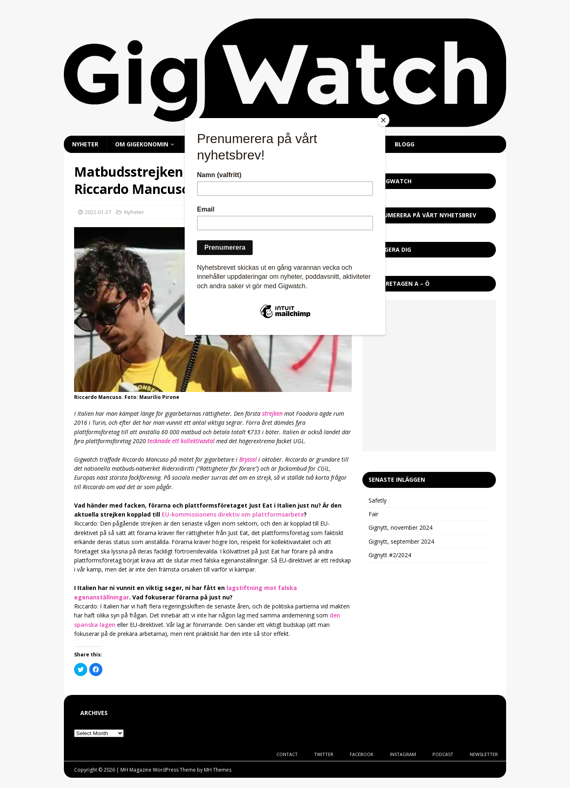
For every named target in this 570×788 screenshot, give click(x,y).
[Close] (383, 120)
